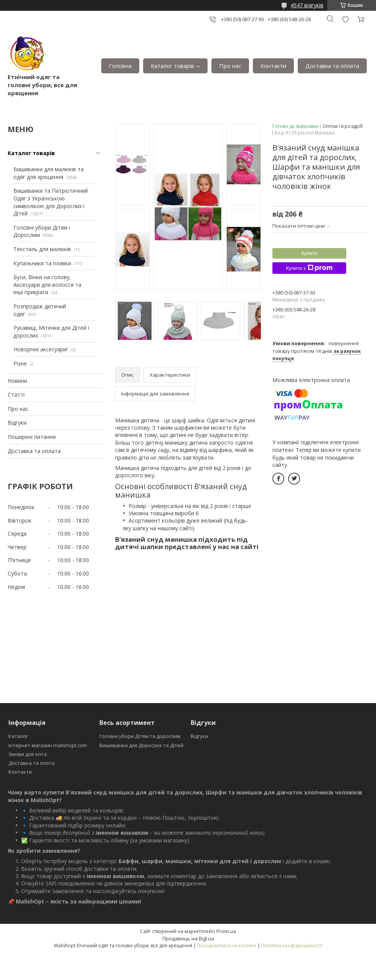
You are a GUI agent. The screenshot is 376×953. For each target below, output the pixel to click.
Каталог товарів (172, 65)
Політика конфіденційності (291, 945)
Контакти (273, 65)
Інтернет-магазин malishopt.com (47, 745)
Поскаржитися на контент (226, 945)
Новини (17, 380)
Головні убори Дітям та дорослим (139, 736)
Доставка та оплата (332, 65)
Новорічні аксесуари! (40, 349)
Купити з (309, 268)
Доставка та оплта (31, 762)
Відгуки (17, 422)
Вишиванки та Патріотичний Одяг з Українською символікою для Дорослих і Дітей (50, 202)
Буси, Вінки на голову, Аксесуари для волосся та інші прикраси (47, 284)
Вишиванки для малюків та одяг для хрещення (48, 172)
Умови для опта (27, 754)
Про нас (230, 65)
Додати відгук (345, 19)
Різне (20, 363)
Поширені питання (32, 436)
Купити (309, 253)
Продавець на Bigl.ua (188, 938)
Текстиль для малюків (42, 249)
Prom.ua (226, 931)
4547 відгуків (306, 5)
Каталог (18, 736)
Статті (16, 394)
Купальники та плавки (42, 263)
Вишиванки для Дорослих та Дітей (141, 745)
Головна (120, 65)
